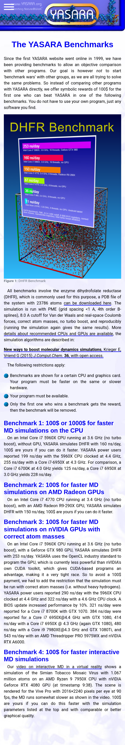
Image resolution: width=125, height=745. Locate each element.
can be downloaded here (87, 303)
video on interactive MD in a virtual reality (59, 666)
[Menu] (9, 8)
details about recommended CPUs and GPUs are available (58, 333)
